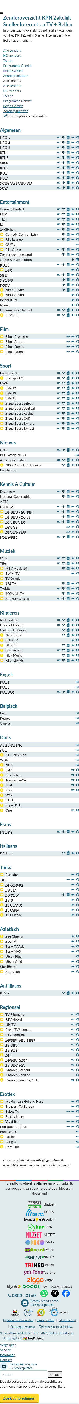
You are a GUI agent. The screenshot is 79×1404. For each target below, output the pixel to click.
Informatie (7, 1355)
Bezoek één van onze (44, 1303)
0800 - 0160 (24, 1295)
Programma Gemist (17, 65)
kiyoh (14, 1287)
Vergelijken (8, 1345)
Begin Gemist (13, 70)
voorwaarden (18, 1320)
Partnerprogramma (23, 1326)
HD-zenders (12, 55)
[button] (1, 13)
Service (5, 1350)
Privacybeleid (45, 1320)
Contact (6, 1360)
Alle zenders (12, 50)
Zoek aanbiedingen (19, 1398)
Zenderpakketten (15, 75)
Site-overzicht (67, 1320)
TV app (8, 60)
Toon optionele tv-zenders (25, 116)
